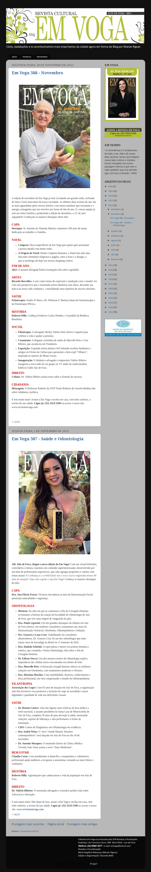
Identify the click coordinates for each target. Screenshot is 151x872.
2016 (110, 289)
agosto (114, 240)
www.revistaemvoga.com (30, 809)
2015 (110, 293)
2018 (110, 279)
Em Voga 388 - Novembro (37, 73)
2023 (110, 200)
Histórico (27, 57)
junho (114, 245)
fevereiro (115, 259)
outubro (115, 231)
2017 (110, 284)
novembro (116, 214)
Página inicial (55, 824)
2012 (110, 307)
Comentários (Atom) (29, 831)
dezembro (116, 209)
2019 (110, 274)
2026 (110, 186)
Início (14, 57)
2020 (110, 270)
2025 (110, 191)
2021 (110, 265)
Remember (42, 57)
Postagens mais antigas (82, 824)
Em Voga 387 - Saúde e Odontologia (48, 439)
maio (113, 250)
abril (113, 254)
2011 (110, 312)
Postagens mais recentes (28, 824)
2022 (110, 205)
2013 (110, 303)
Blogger (93, 864)
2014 (110, 298)
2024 (110, 196)
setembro (116, 236)
